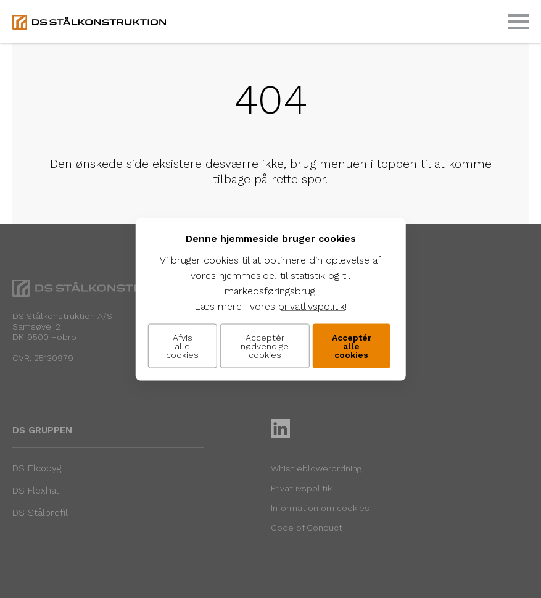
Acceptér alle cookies (351, 345)
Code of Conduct (306, 528)
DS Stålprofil (40, 512)
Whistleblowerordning (316, 468)
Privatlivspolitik (301, 488)
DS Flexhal (35, 490)
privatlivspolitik (311, 306)
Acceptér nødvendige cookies (265, 345)
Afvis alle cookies (182, 345)
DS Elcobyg (36, 468)
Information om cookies (320, 508)
